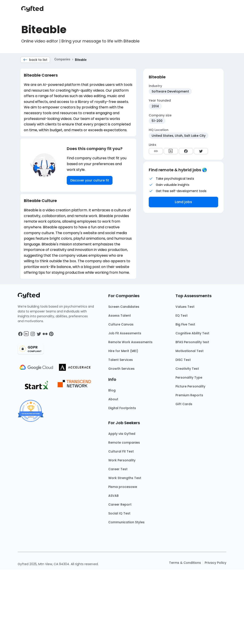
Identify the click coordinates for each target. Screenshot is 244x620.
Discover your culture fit (89, 180)
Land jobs (183, 201)
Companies (62, 59)
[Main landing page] (34, 9)
